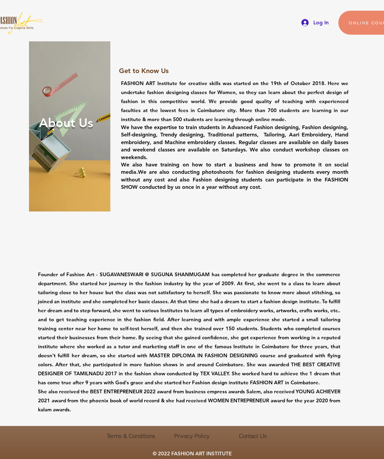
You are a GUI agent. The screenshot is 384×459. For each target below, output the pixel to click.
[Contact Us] (252, 435)
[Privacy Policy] (191, 435)
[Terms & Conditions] (130, 435)
